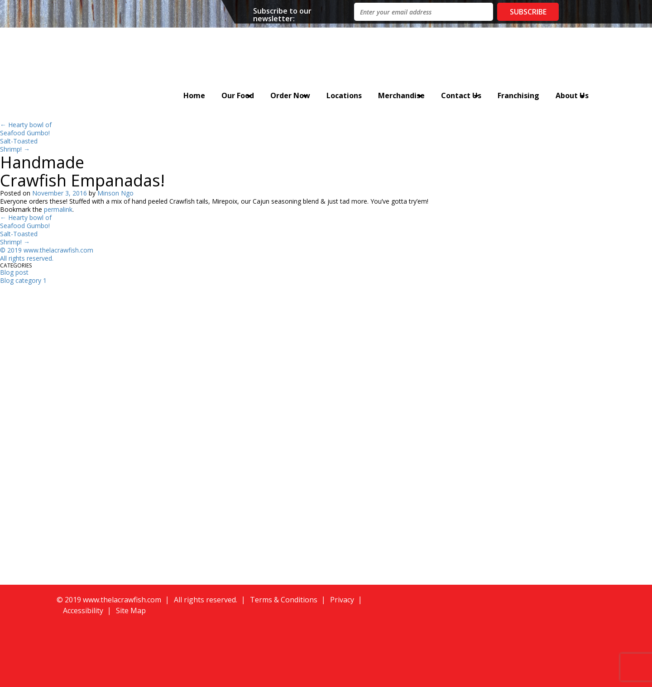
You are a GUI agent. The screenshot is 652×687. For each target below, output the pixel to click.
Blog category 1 (23, 280)
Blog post (14, 272)
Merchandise (401, 95)
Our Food (237, 95)
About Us (572, 95)
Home (194, 95)
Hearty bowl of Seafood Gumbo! (26, 128)
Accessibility (83, 610)
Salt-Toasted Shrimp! (19, 145)
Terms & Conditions (283, 600)
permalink (58, 209)
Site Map (131, 610)
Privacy (342, 600)
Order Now (290, 95)
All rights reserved (26, 258)
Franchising (518, 95)
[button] (489, 611)
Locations (344, 95)
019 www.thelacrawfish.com (52, 250)
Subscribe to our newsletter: (282, 14)
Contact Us (461, 95)
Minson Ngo (115, 193)
